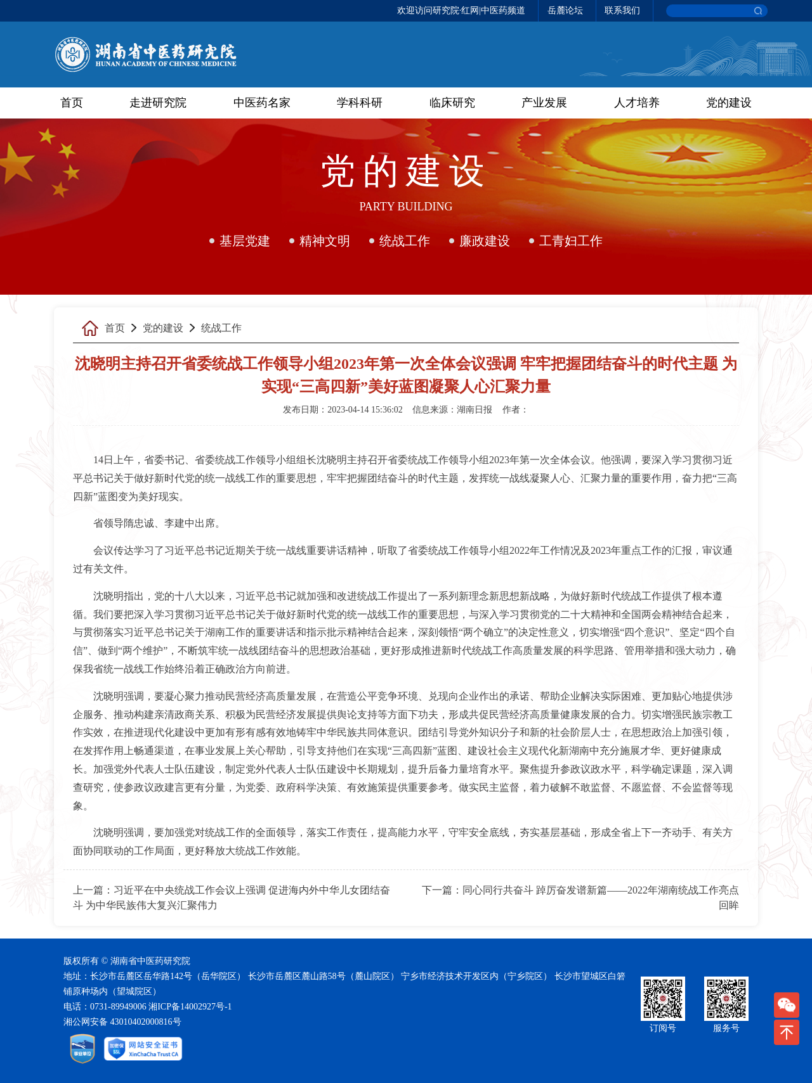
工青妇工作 (571, 241)
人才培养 (637, 102)
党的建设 (729, 102)
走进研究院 (158, 102)
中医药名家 (262, 102)
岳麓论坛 (565, 10)
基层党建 (244, 241)
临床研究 (452, 102)
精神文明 (324, 241)
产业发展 (544, 102)
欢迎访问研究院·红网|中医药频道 (461, 10)
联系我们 (622, 10)
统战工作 (404, 241)
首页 (71, 102)
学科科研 (360, 102)
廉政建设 (484, 241)
